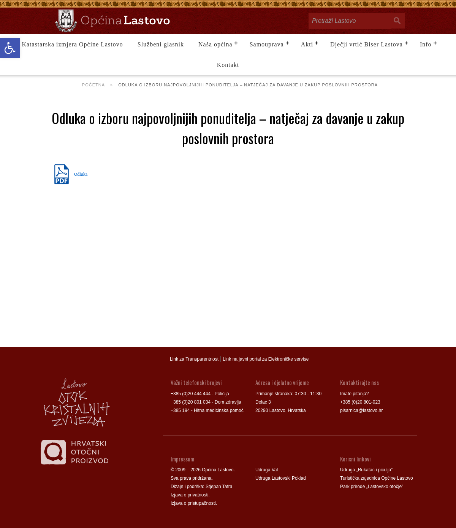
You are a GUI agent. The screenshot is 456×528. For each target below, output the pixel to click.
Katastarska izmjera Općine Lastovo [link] (72, 44)
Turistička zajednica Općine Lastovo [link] (376, 478)
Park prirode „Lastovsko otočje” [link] (371, 486)
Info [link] (426, 44)
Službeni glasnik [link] (161, 44)
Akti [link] (307, 44)
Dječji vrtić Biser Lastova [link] (366, 44)
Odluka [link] (80, 174)
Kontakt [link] (228, 65)
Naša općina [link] (215, 44)
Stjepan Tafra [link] (219, 486)
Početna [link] (93, 85)
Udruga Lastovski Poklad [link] (280, 478)
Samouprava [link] (267, 44)
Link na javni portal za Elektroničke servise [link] (266, 359)
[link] (10, 48)
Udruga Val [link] (266, 469)
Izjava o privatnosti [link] (189, 495)
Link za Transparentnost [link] (194, 359)
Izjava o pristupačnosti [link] (193, 503)
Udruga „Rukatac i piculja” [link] (366, 469)
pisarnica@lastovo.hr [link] (361, 410)
